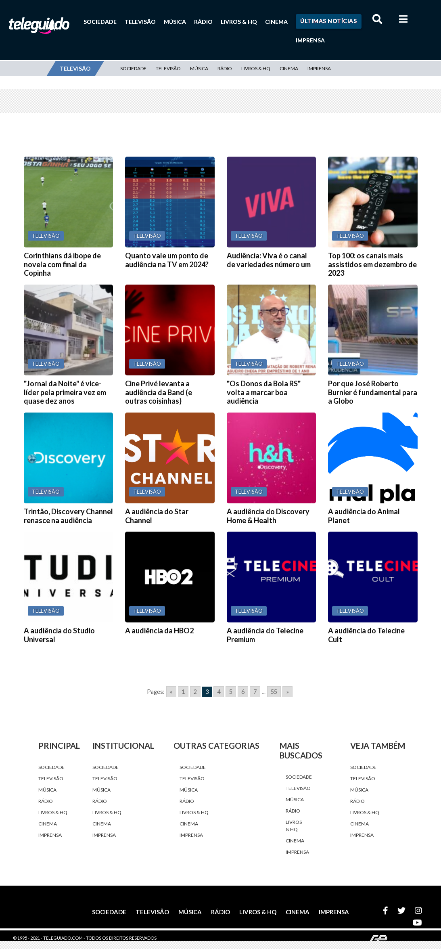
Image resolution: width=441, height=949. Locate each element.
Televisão (140, 21)
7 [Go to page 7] (255, 691)
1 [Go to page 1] (183, 691)
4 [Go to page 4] (218, 691)
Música (175, 21)
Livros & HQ (239, 21)
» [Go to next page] (287, 691)
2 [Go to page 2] (195, 691)
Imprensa (310, 40)
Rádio (203, 21)
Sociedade (100, 21)
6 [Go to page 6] (243, 691)
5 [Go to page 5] (230, 691)
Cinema (276, 21)
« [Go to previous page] (171, 691)
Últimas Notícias (328, 20)
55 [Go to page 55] (274, 691)
